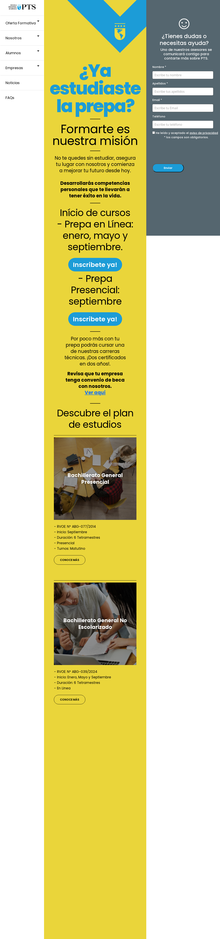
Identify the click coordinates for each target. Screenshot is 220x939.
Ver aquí (95, 392)
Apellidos (160, 83)
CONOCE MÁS (69, 560)
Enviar (168, 168)
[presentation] (182, 152)
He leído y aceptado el (185, 133)
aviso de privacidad (204, 133)
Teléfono (158, 116)
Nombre (159, 67)
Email (157, 100)
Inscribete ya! (95, 264)
